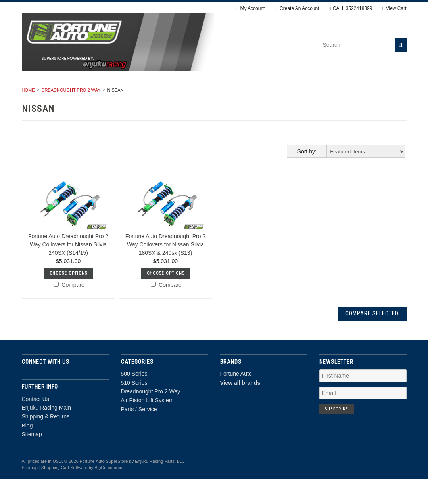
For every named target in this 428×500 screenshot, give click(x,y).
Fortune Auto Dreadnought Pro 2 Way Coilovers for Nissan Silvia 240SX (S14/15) (68, 265)
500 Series (75, 93)
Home (28, 111)
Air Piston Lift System (273, 93)
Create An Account (297, 8)
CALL (350, 8)
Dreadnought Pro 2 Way (187, 93)
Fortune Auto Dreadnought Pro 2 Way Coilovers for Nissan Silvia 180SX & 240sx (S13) (165, 265)
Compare (69, 306)
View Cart (394, 8)
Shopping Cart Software (64, 489)
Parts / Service (345, 93)
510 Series (121, 93)
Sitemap (32, 455)
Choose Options (68, 294)
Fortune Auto (236, 395)
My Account (250, 8)
